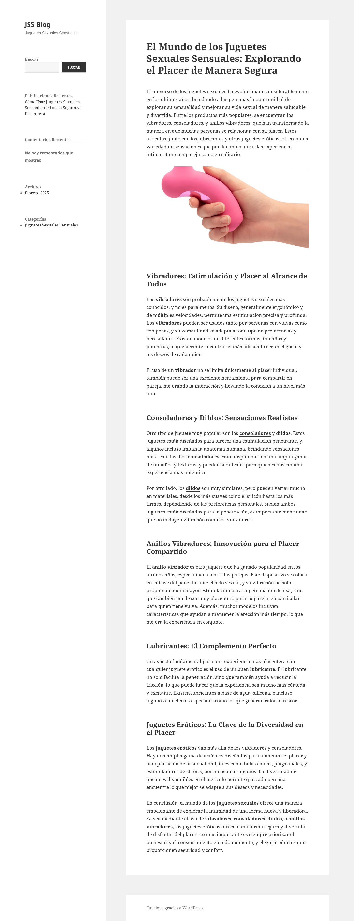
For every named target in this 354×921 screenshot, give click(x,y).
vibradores (159, 123)
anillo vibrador (170, 567)
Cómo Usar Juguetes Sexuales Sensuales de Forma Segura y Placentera (52, 107)
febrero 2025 (37, 193)
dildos (193, 488)
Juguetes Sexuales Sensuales (51, 225)
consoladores (255, 433)
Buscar (32, 59)
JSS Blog (38, 24)
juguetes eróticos (176, 748)
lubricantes (211, 139)
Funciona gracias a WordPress (175, 908)
